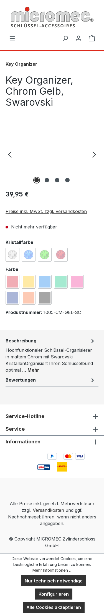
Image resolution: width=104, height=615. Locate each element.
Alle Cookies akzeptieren (53, 607)
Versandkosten (48, 510)
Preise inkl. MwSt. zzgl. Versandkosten (46, 211)
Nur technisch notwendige (54, 581)
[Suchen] (65, 38)
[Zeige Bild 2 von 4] (47, 180)
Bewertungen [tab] (51, 380)
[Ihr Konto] (78, 38)
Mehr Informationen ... (52, 570)
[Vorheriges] (10, 154)
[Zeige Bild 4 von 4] (67, 180)
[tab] (51, 355)
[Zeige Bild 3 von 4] (57, 180)
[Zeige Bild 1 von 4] (36, 180)
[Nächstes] (94, 154)
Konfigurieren (54, 594)
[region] (52, 154)
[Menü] (12, 38)
